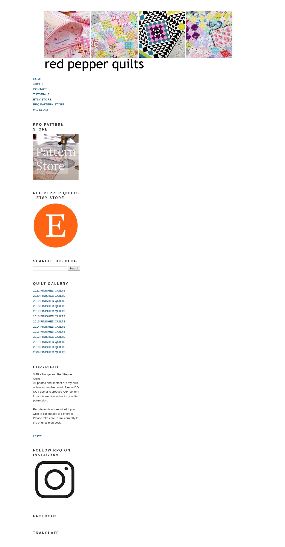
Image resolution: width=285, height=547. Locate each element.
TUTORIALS (41, 94)
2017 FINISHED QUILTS (49, 311)
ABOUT (38, 84)
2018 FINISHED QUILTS (49, 306)
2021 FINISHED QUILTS (49, 290)
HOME (37, 79)
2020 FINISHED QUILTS (49, 295)
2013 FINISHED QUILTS (49, 331)
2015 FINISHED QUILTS (49, 321)
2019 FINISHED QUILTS (49, 300)
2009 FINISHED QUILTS (49, 352)
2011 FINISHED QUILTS (49, 341)
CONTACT (40, 89)
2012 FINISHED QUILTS (49, 336)
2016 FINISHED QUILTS (49, 316)
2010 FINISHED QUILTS (49, 347)
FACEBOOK (41, 109)
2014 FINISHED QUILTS (49, 326)
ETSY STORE (42, 99)
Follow (37, 436)
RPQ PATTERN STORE (48, 104)
